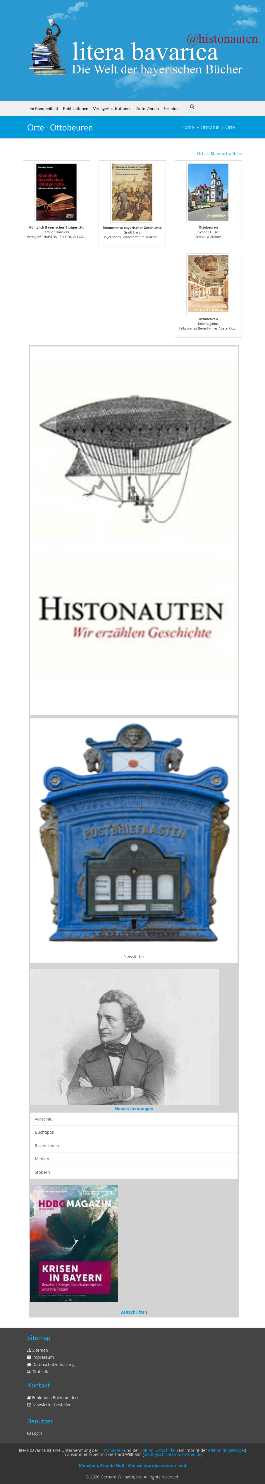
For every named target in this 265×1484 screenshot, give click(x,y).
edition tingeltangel (226, 1450)
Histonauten (111, 1450)
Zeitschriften (134, 1312)
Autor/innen (147, 108)
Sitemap (37, 1350)
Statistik (37, 1371)
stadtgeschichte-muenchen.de (172, 1454)
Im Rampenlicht (44, 108)
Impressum (40, 1357)
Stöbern (42, 1172)
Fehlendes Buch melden (52, 1397)
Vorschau (44, 1119)
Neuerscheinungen (134, 1108)
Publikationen (75, 108)
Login (34, 1433)
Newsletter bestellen (49, 1404)
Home (187, 127)
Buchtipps (44, 1132)
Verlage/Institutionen (112, 108)
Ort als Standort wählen (219, 153)
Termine (171, 108)
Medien (42, 1159)
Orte (230, 127)
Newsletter (134, 956)
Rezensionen (47, 1145)
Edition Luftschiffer (158, 1450)
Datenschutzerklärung (51, 1364)
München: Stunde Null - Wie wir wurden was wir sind (132, 1465)
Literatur (210, 127)
